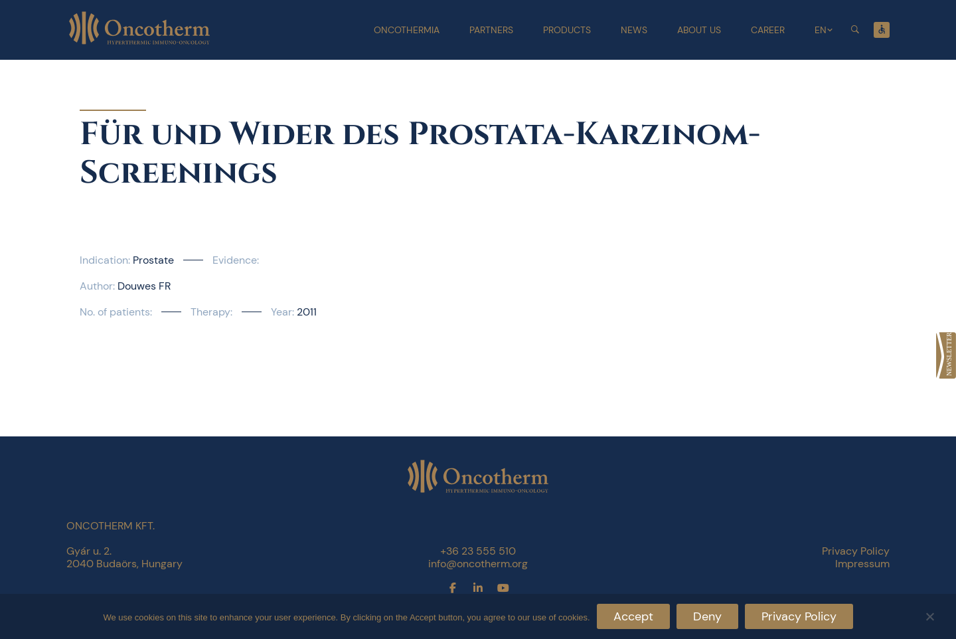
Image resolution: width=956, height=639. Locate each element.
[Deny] (929, 615)
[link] (946, 355)
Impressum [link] (862, 564)
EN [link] (821, 30)
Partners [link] (491, 30)
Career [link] (768, 30)
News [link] (634, 30)
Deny (707, 616)
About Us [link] (699, 30)
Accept (633, 616)
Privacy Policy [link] (856, 551)
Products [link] (567, 30)
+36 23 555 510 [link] (478, 551)
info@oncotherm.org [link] (478, 564)
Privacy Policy (798, 616)
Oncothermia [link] (406, 30)
